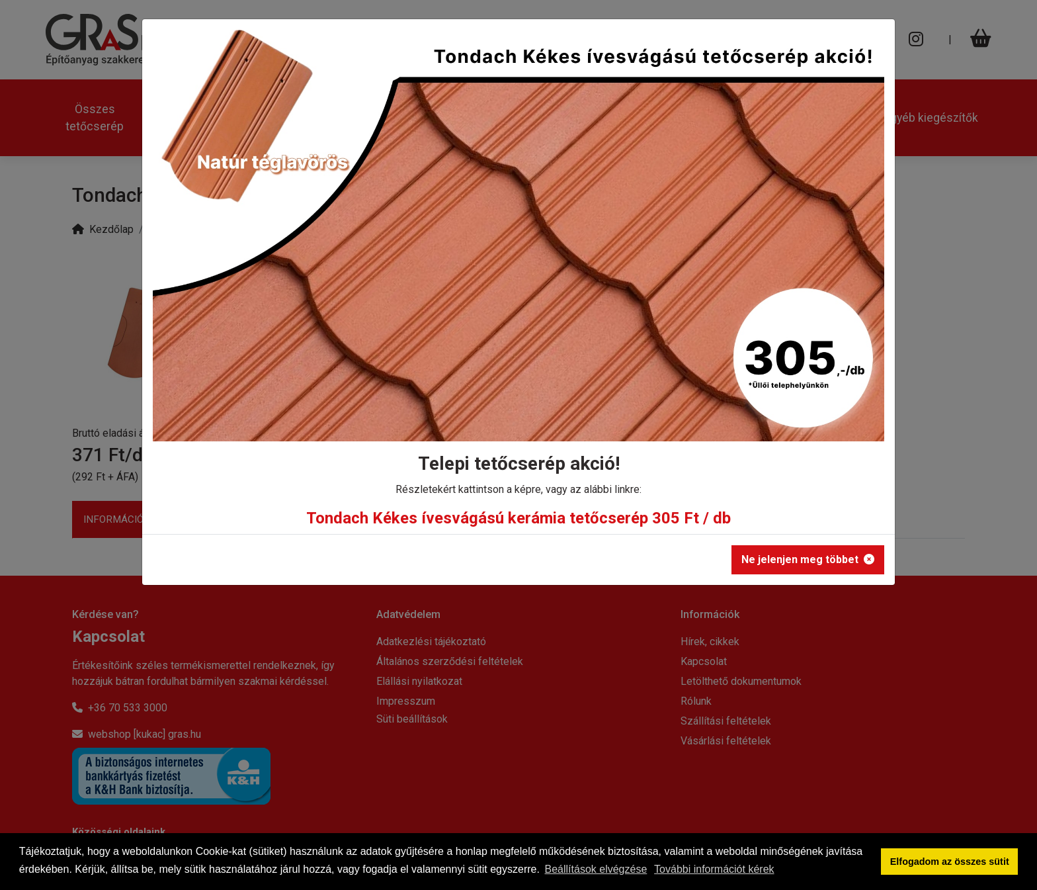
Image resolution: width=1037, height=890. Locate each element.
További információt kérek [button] (714, 869)
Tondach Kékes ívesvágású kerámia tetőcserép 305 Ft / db (518, 518)
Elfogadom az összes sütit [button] (949, 861)
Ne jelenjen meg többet (807, 559)
